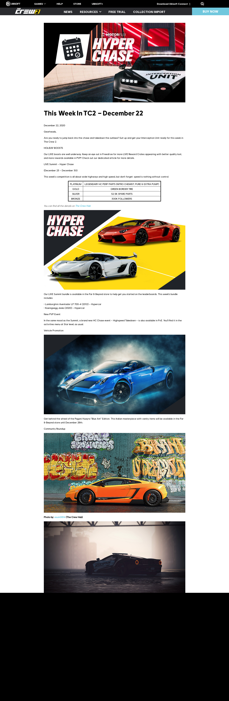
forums (157, 670)
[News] (68, 12)
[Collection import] (149, 12)
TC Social (175, 670)
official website (103, 670)
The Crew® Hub (83, 677)
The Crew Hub (83, 205)
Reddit (166, 670)
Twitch (90, 673)
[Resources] (90, 11)
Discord (52, 673)
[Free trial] (117, 12)
